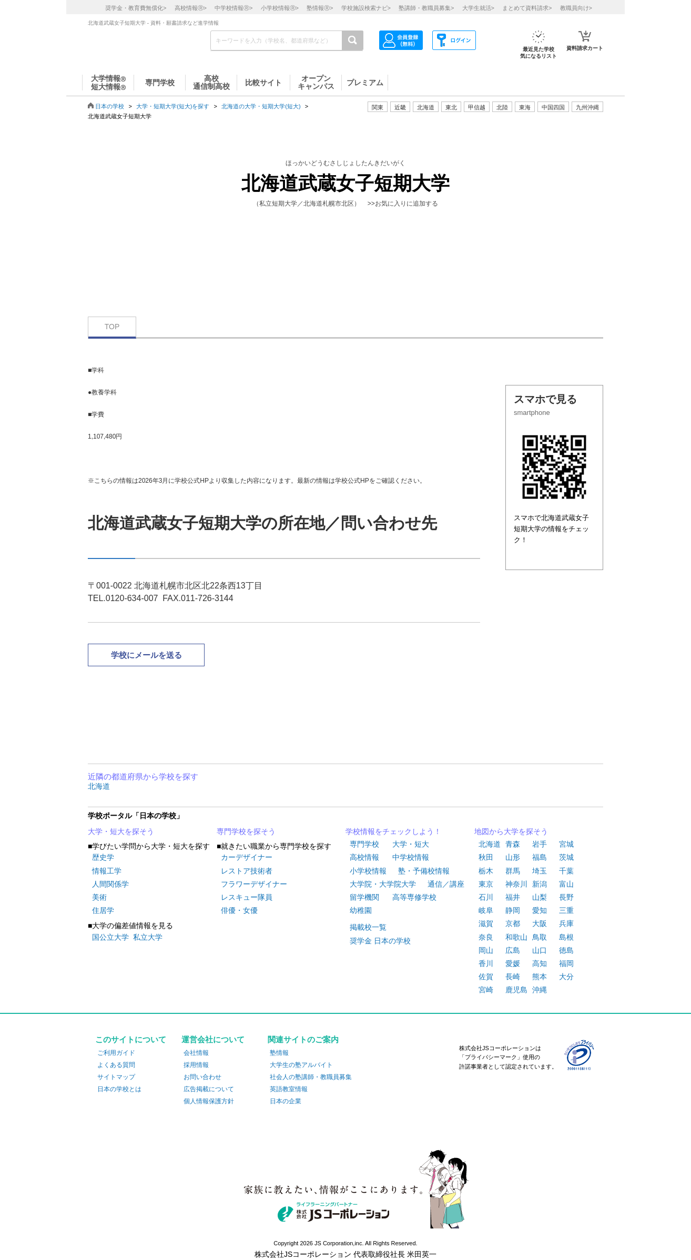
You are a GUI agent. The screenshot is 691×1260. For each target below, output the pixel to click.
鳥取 (539, 937)
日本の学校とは (119, 1089)
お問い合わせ (202, 1077)
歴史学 (103, 857)
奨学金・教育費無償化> (135, 8)
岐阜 (486, 910)
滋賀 (486, 923)
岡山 (486, 950)
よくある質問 (116, 1065)
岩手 (539, 844)
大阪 (539, 923)
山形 (512, 857)
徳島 (566, 950)
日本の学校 (109, 106)
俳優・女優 (239, 910)
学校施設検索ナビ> (366, 8)
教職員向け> (576, 8)
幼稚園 (361, 910)
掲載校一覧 (368, 927)
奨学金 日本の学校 (380, 941)
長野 (566, 897)
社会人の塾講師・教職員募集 (311, 1077)
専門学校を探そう (246, 831)
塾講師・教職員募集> (426, 8)
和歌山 (516, 937)
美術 (99, 897)
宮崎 (486, 989)
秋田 (486, 857)
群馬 (512, 871)
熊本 (539, 976)
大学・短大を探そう (121, 831)
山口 (539, 950)
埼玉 (539, 871)
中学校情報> (233, 8)
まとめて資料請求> (527, 8)
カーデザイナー (246, 857)
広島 (512, 950)
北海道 (425, 107)
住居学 (103, 910)
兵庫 (566, 923)
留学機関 (364, 897)
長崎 (512, 976)
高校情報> (191, 8)
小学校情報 (368, 871)
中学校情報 (410, 857)
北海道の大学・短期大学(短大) (260, 106)
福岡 (566, 963)
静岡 (512, 910)
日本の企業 (285, 1101)
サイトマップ (116, 1077)
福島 (539, 857)
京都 (512, 923)
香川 (486, 963)
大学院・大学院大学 (383, 884)
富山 (566, 884)
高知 (539, 963)
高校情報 (364, 857)
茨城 (566, 857)
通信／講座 (446, 884)
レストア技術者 (246, 871)
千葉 (566, 871)
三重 (566, 910)
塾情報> (320, 8)
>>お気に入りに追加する (403, 203)
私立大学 (147, 937)
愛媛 (512, 963)
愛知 (539, 910)
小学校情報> (280, 8)
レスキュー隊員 (246, 897)
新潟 (539, 884)
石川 (486, 897)
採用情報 (196, 1065)
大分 (566, 976)
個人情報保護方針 (209, 1101)
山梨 (539, 897)
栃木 (486, 871)
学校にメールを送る (146, 655)
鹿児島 (516, 989)
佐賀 (486, 976)
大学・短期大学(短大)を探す (172, 106)
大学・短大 (410, 844)
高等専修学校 (414, 897)
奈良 (486, 937)
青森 (512, 844)
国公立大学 (110, 937)
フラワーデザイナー (254, 884)
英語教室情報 (289, 1089)
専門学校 (364, 844)
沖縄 (539, 989)
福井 (512, 897)
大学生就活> (478, 8)
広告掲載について (209, 1089)
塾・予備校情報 (424, 871)
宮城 (566, 844)
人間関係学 (110, 884)
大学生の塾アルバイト (301, 1065)
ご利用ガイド (116, 1052)
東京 (486, 884)
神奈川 (516, 884)
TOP (112, 326)
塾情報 (279, 1052)
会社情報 (196, 1052)
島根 (566, 937)
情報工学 (106, 871)
